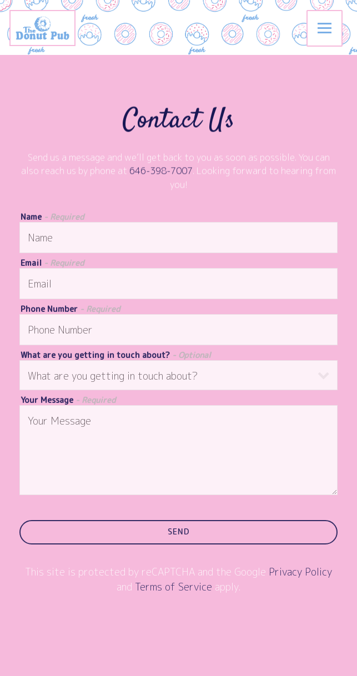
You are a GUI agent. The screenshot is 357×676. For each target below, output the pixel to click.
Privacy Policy (300, 573)
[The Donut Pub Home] (50, 27)
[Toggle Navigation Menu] (324, 28)
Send (179, 532)
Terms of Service (173, 588)
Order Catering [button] (179, 663)
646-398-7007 (161, 171)
